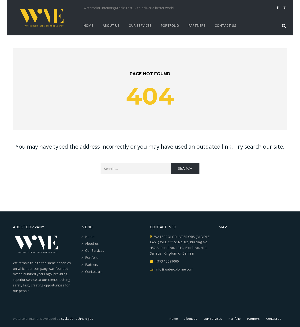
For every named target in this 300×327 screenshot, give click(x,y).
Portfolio (170, 25)
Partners (196, 25)
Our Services (140, 25)
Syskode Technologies (77, 318)
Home (88, 25)
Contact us (225, 25)
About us (111, 25)
